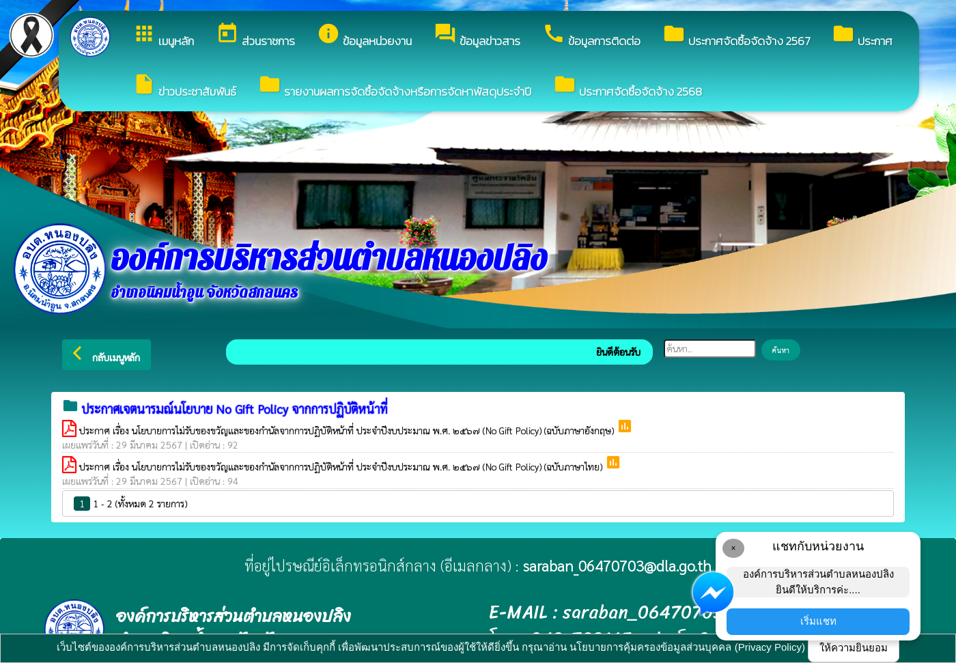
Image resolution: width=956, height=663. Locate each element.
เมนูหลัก (163, 36)
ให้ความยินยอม (853, 647)
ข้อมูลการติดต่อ (591, 36)
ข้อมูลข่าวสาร (477, 36)
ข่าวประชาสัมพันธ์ (184, 86)
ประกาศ (862, 36)
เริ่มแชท (818, 621)
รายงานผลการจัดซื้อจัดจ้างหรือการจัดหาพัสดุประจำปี (394, 86)
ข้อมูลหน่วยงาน (364, 36)
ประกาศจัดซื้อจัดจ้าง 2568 (627, 86)
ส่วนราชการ (255, 36)
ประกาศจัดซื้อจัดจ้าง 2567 (736, 36)
